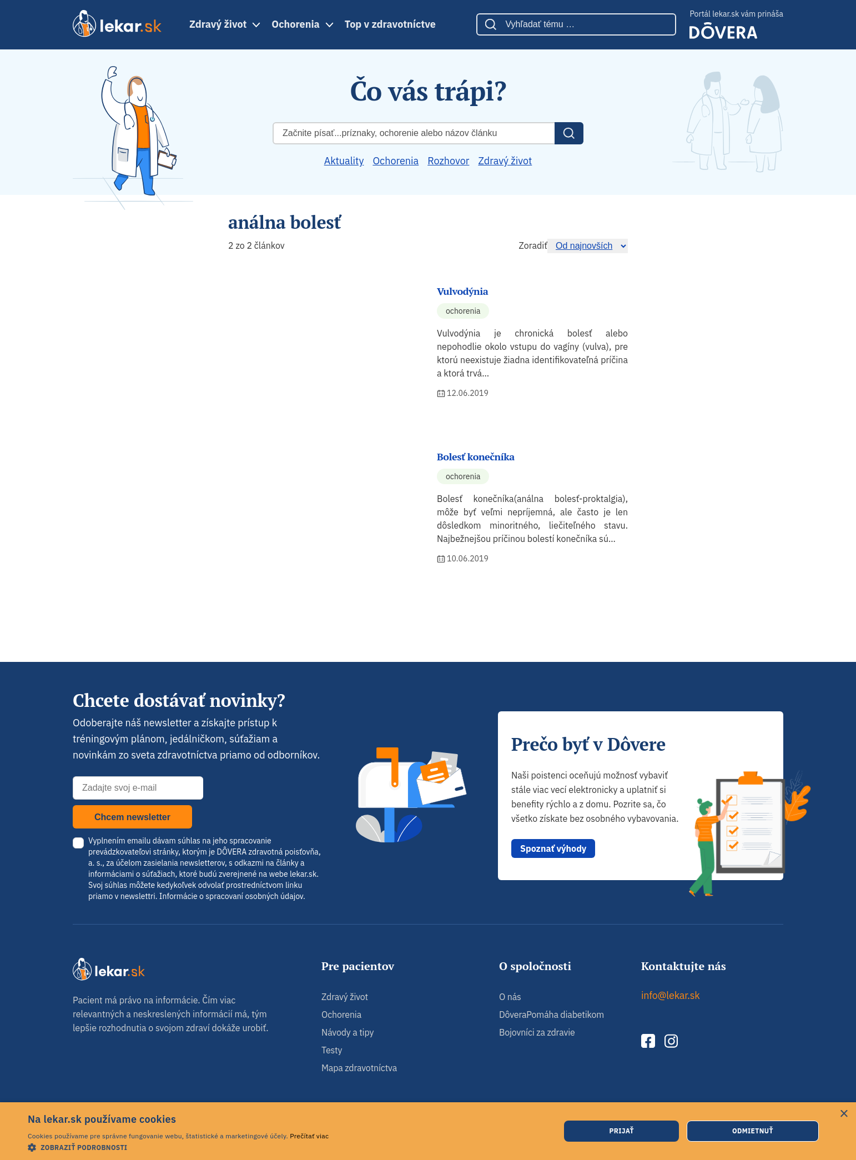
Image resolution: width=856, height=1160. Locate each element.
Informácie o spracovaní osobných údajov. (232, 896)
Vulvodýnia (462, 291)
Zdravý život (217, 24)
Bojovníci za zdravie (537, 1032)
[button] (178, 1147)
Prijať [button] (622, 1131)
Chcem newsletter (132, 817)
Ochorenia (295, 24)
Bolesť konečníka (476, 456)
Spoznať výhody (553, 848)
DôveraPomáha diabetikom (551, 1014)
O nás (510, 996)
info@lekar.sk (670, 995)
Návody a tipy (347, 1032)
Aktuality (344, 160)
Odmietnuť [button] (752, 1131)
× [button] (843, 1114)
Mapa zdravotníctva (359, 1067)
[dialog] (428, 1131)
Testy (331, 1050)
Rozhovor (448, 160)
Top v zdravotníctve (390, 24)
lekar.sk (303, 874)
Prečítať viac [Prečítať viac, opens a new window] (309, 1136)
